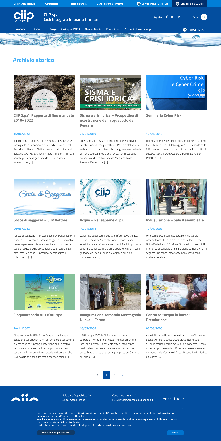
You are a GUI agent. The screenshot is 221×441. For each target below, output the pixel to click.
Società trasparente (24, 4)
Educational (113, 29)
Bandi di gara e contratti (110, 4)
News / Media (93, 29)
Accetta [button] (175, 432)
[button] (182, 408)
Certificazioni (52, 4)
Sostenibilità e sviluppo (138, 29)
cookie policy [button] (78, 416)
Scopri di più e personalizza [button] (56, 432)
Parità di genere (78, 4)
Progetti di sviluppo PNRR (65, 29)
